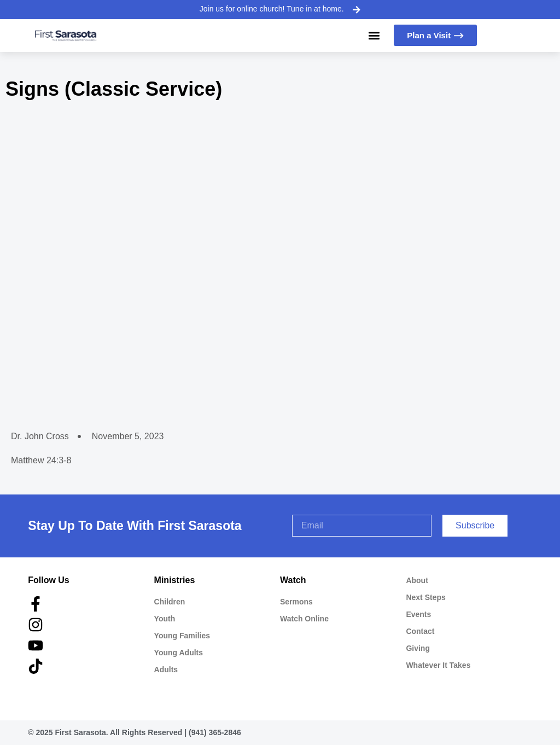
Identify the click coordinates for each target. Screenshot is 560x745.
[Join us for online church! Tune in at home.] (356, 9)
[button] (374, 35)
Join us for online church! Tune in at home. (272, 8)
